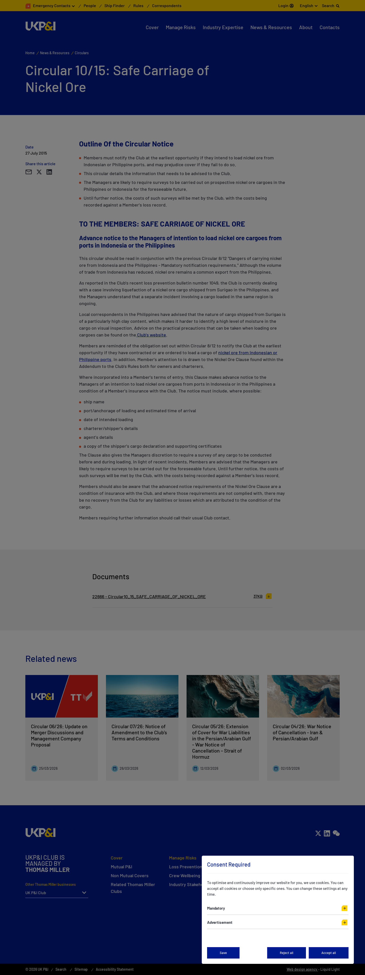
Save (223, 953)
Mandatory (216, 908)
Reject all (286, 953)
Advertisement (219, 922)
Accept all (328, 953)
